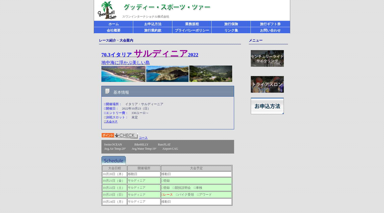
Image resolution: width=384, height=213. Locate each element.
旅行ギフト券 (270, 24)
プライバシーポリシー (192, 30)
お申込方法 (152, 24)
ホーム (113, 24)
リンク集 (231, 30)
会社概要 (113, 30)
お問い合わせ (270, 30)
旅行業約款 (152, 30)
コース (143, 137)
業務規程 (192, 24)
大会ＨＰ (111, 121)
